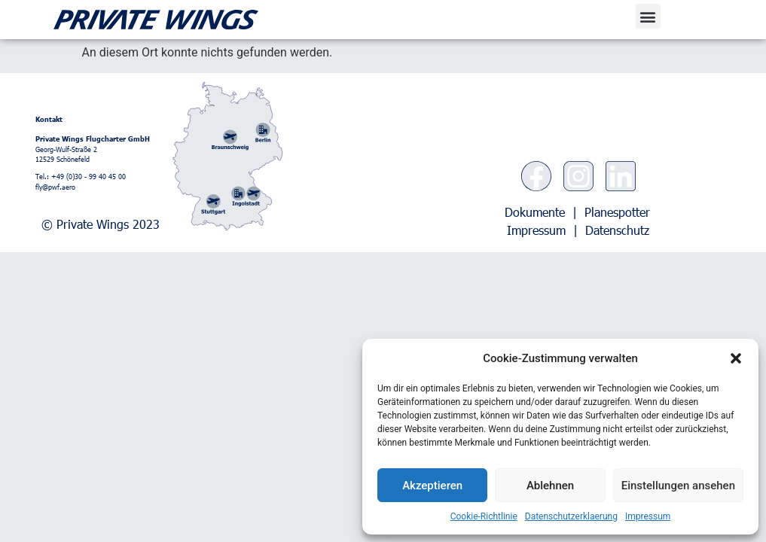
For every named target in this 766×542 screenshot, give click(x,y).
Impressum (647, 516)
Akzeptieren (432, 485)
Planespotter (617, 212)
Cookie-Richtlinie (483, 516)
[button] (735, 358)
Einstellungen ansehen (678, 485)
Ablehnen (550, 485)
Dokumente (535, 212)
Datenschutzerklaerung (571, 516)
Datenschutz (617, 230)
